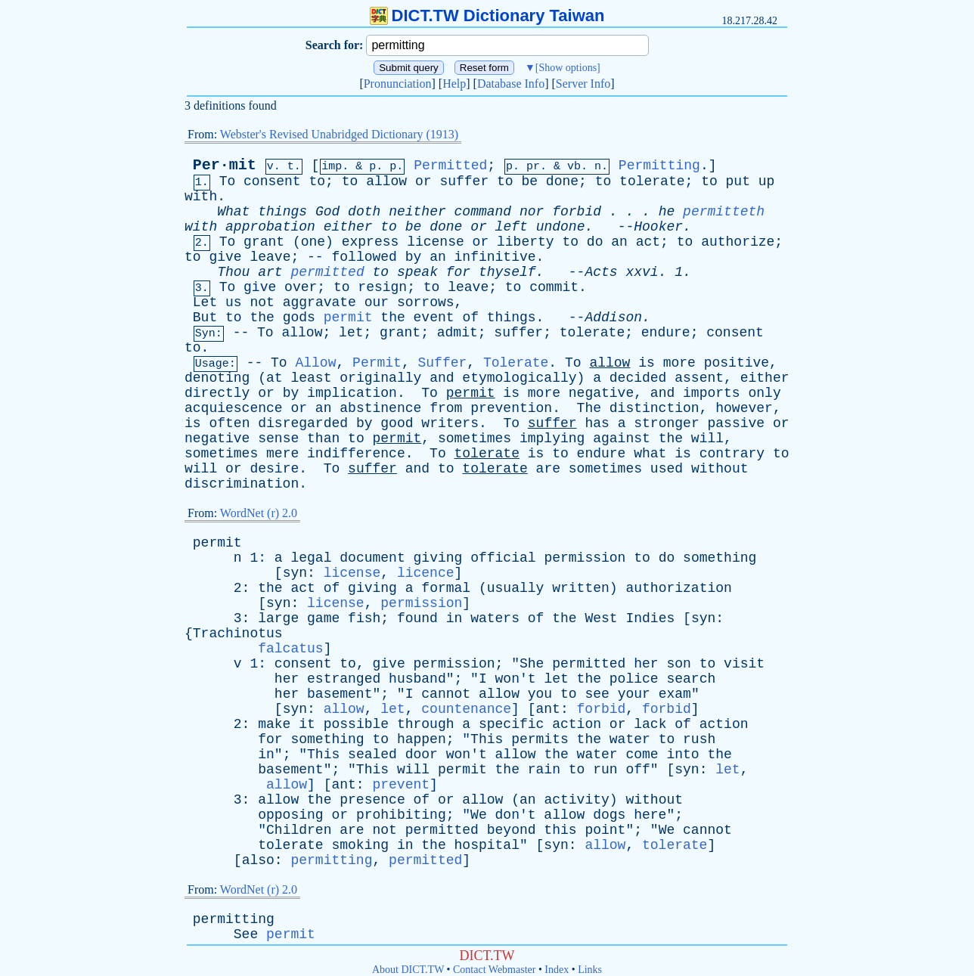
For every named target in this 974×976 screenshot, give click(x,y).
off (637, 769)
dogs (609, 815)
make (274, 724)
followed (363, 257)
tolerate (651, 181)
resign (382, 287)
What (233, 211)
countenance (466, 709)
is (646, 362)
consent (272, 181)
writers (450, 423)
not (262, 302)
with (201, 196)
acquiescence (234, 408)
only (765, 393)
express (370, 241)
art (270, 272)
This (486, 739)
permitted (327, 272)
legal (310, 557)
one (313, 241)
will (707, 438)
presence (372, 799)
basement (339, 694)
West (601, 618)
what (650, 453)
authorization (678, 588)
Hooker (658, 226)
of (470, 317)
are (548, 468)
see (597, 694)
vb (574, 166)
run (605, 769)
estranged (343, 678)
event (434, 317)
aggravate (319, 302)
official (502, 557)
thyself (507, 272)
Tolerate (515, 362)
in (454, 618)
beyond (511, 830)
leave (270, 257)
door (421, 754)
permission (584, 557)
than (323, 438)
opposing (290, 815)
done (562, 181)
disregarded (303, 423)
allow (386, 181)
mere (282, 453)
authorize (737, 241)
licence (425, 573)
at (274, 378)
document (372, 557)
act (648, 241)
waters (495, 618)
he (667, 211)
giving (438, 557)
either (348, 226)
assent (699, 378)
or (423, 181)
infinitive (495, 257)
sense (278, 438)
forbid (576, 211)
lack (650, 724)
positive (736, 362)
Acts (601, 272)
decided (638, 378)
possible (356, 724)
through (425, 724)
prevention (511, 408)
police (634, 678)
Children (298, 830)
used (666, 468)
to (317, 181)
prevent (401, 784)
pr (533, 166)
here (650, 815)
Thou (233, 272)
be (529, 181)
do (595, 241)
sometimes (474, 438)
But (205, 317)
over (300, 287)
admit (457, 332)
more (679, 362)
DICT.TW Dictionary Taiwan (487, 15)
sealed (372, 754)
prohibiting (401, 815)
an (619, 241)
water (630, 739)
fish (364, 618)
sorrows (425, 302)
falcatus (290, 648)
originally (380, 378)
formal (445, 588)
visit (744, 663)
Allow (315, 362)
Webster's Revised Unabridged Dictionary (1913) (339, 134)
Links (590, 969)
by (413, 257)
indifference (356, 453)
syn (295, 573)
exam (675, 694)
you (540, 694)
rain (544, 769)
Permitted (450, 165)
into (682, 754)
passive (736, 423)
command (483, 211)
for (458, 272)
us (233, 302)
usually (515, 588)
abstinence (380, 408)
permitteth (724, 211)
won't (515, 678)
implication (352, 393)
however (744, 408)
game (323, 618)
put (738, 181)
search (690, 678)
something (719, 557)
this (560, 830)
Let (205, 302)
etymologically (519, 378)
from (446, 408)
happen (421, 739)
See (246, 934)
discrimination (242, 483)
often (229, 423)
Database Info (510, 83)
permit (348, 317)
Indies (650, 618)
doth (364, 211)
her (646, 663)
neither (417, 211)
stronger (666, 423)
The (589, 408)
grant (264, 241)
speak (417, 272)
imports (711, 393)
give (225, 257)
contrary (732, 453)
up (766, 181)
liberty (525, 241)
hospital (487, 845)
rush (699, 739)
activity (576, 799)
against (621, 438)
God (327, 211)
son (678, 663)
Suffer (442, 362)
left (511, 226)
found (417, 618)
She (532, 663)
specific (511, 724)
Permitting (659, 165)
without (720, 468)
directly (217, 393)
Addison (613, 317)
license (435, 241)
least (310, 378)
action (576, 724)
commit (554, 287)
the (262, 317)
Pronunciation (398, 83)
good (396, 423)
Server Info (583, 83)
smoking (360, 845)
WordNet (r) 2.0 (258, 513)
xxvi (641, 272)
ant (548, 709)
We (478, 815)
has (597, 423)
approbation (270, 226)
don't (515, 815)
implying (552, 438)
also (258, 860)
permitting (331, 860)
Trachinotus (238, 633)
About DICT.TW (408, 969)
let (351, 332)
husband (417, 678)
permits (540, 739)
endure (665, 332)
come (641, 754)
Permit (377, 362)
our (376, 302)
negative (601, 393)
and (442, 378)
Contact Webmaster (494, 969)
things (282, 211)
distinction (654, 408)
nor (532, 211)
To (227, 181)
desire (274, 468)
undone (560, 226)
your (634, 694)
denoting (217, 378)
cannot (445, 694)
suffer (464, 181)
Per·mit (224, 165)
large (278, 618)
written (581, 588)
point (605, 830)
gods (299, 317)
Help (454, 83)
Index (556, 969)
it (307, 724)
